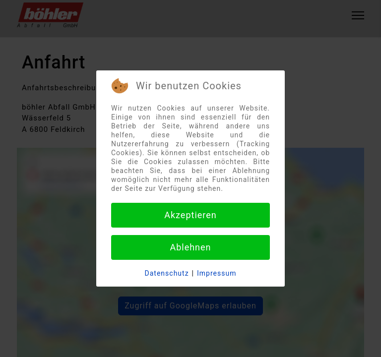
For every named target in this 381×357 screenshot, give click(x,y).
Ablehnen (190, 247)
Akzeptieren (190, 215)
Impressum (216, 273)
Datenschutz (167, 273)
